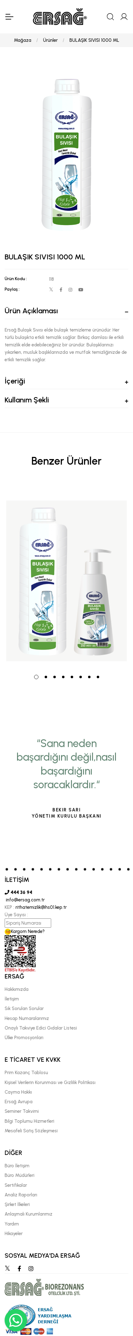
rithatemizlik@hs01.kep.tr (41, 907)
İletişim (12, 999)
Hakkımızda (17, 989)
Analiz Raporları (21, 1195)
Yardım (12, 1224)
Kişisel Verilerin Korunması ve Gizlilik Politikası (50, 1082)
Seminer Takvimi (22, 1111)
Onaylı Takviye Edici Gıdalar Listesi (41, 1028)
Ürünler (50, 40)
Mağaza (22, 40)
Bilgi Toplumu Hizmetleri (29, 1121)
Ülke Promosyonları (24, 1037)
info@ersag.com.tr (25, 900)
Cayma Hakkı (18, 1092)
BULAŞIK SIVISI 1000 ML (94, 40)
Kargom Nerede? (25, 931)
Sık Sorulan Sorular (24, 1008)
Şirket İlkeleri (17, 1204)
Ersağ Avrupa (19, 1101)
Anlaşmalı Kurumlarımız (28, 1214)
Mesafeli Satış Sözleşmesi (31, 1131)
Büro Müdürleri (19, 1175)
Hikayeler (14, 1233)
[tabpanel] (66, 575)
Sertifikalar (16, 1185)
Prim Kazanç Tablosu (26, 1072)
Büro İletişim (17, 1166)
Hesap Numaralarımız (27, 1018)
